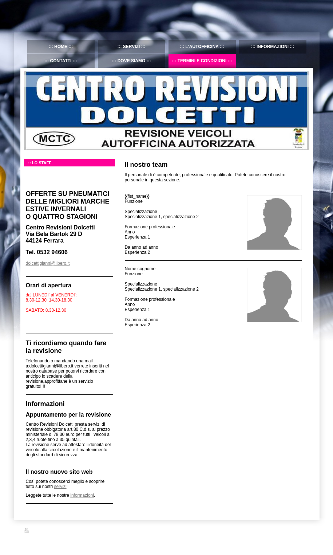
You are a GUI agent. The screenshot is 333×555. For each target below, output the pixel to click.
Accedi (303, 530)
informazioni (82, 495)
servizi (60, 486)
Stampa (35, 532)
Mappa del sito (61, 532)
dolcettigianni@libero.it (48, 263)
